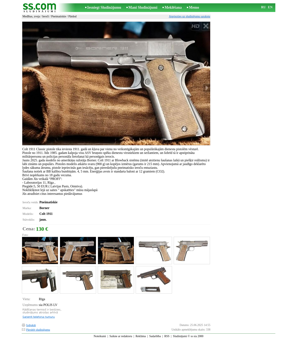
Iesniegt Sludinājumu (104, 7)
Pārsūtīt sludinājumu (38, 329)
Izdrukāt (31, 325)
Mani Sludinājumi (143, 7)
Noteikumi (100, 336)
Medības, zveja (31, 16)
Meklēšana (173, 7)
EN (270, 7)
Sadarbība (155, 336)
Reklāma (141, 336)
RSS (167, 336)
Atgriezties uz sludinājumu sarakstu (189, 16)
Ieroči (45, 16)
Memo (194, 7)
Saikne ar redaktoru (121, 336)
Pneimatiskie (58, 16)
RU (263, 7)
